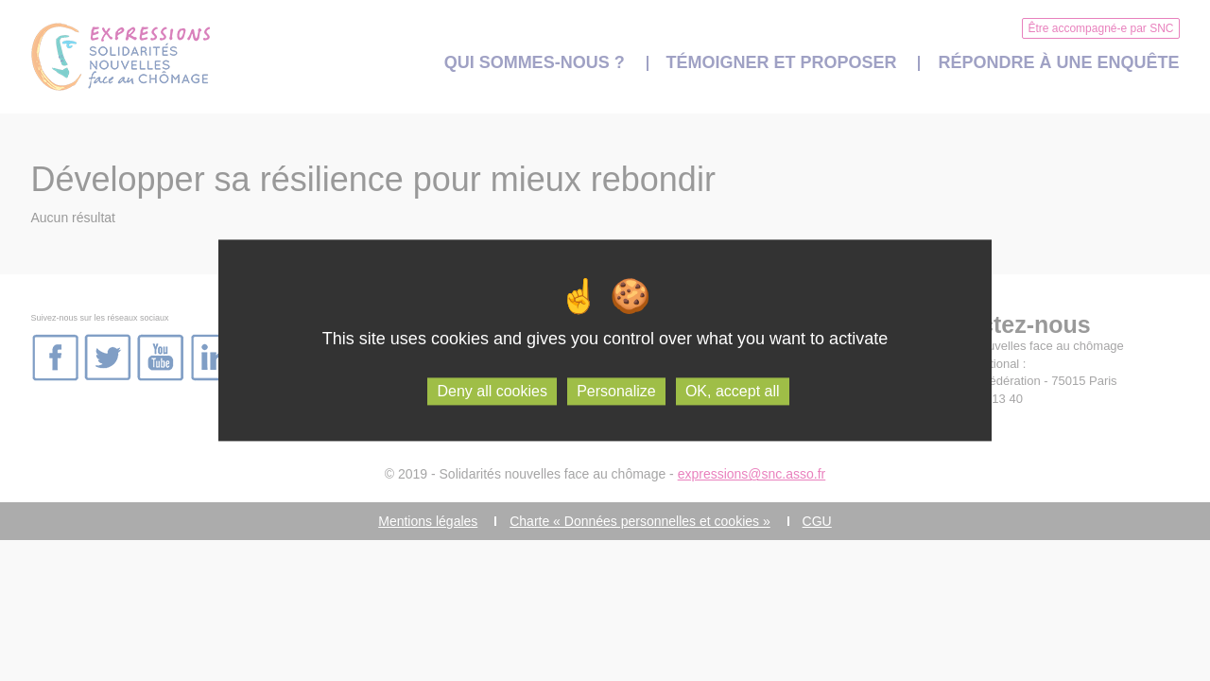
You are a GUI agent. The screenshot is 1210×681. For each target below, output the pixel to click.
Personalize (616, 391)
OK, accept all (732, 391)
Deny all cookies (492, 391)
